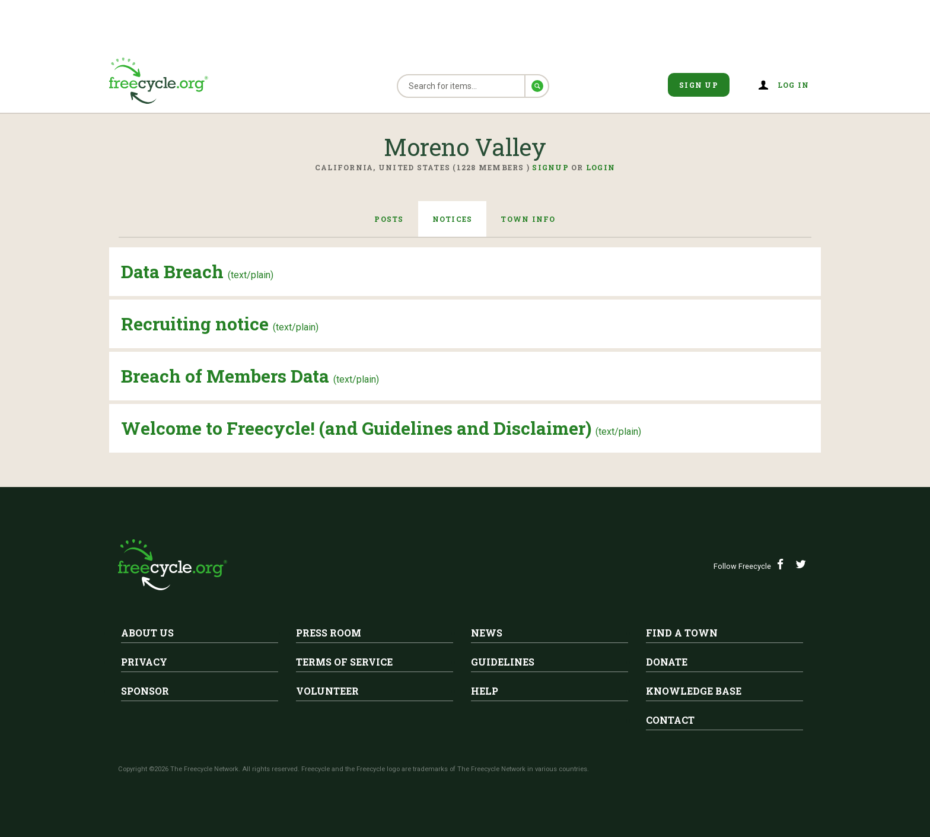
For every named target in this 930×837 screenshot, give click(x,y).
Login (600, 167)
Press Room (328, 632)
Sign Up (698, 85)
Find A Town (682, 632)
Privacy (144, 661)
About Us (147, 632)
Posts (388, 219)
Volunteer (327, 691)
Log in (794, 85)
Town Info (528, 219)
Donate (666, 661)
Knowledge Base (693, 691)
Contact (670, 720)
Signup (550, 167)
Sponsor (145, 691)
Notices (452, 219)
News (486, 632)
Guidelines (502, 661)
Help (484, 691)
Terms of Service (344, 661)
